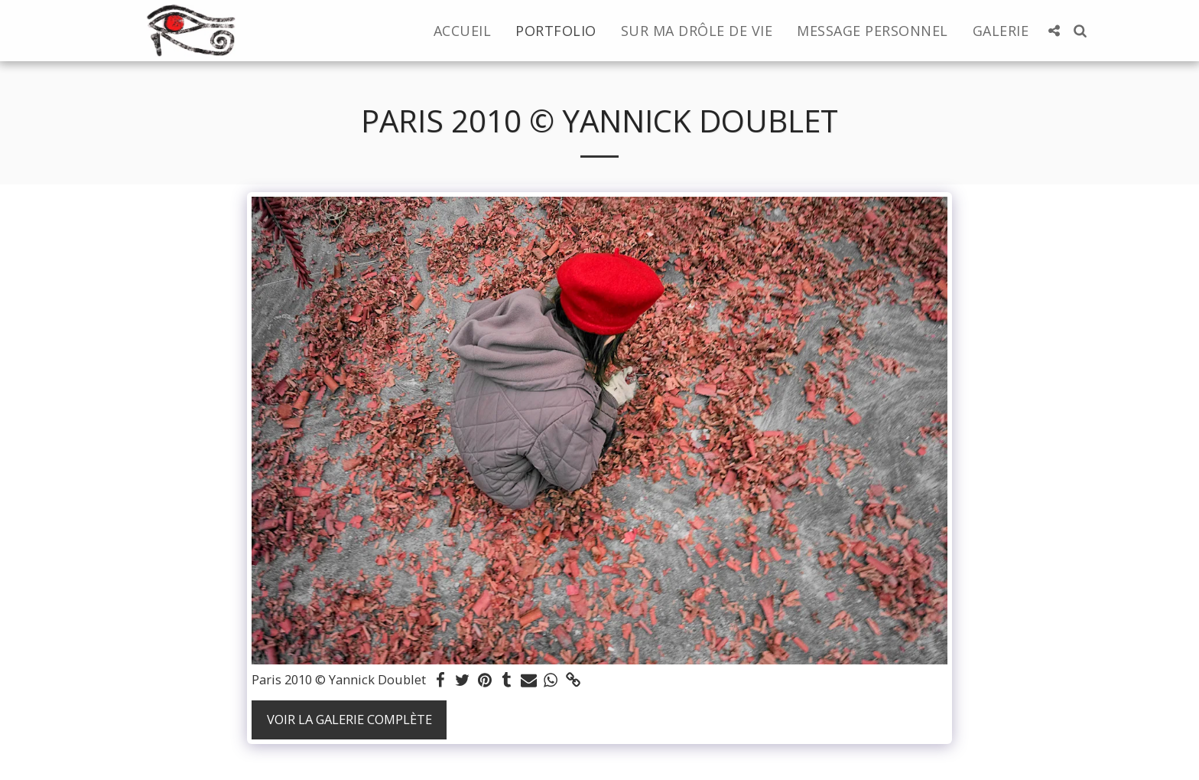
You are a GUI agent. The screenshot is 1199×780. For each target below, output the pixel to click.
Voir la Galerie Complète (349, 719)
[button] (1053, 31)
